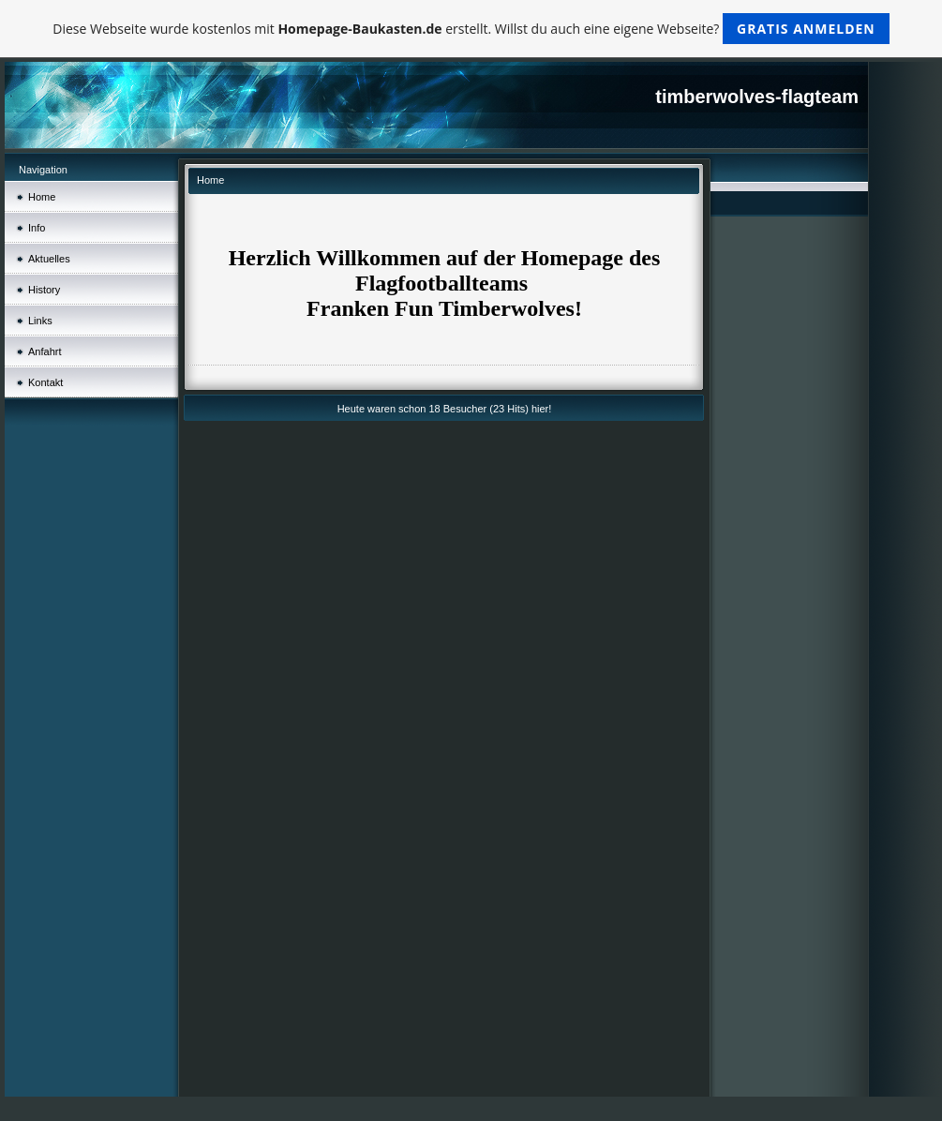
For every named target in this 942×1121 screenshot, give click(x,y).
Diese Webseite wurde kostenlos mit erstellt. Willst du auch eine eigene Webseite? (471, 28)
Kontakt (45, 382)
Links (40, 320)
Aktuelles (49, 258)
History (44, 289)
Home (41, 196)
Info (36, 227)
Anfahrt (44, 351)
